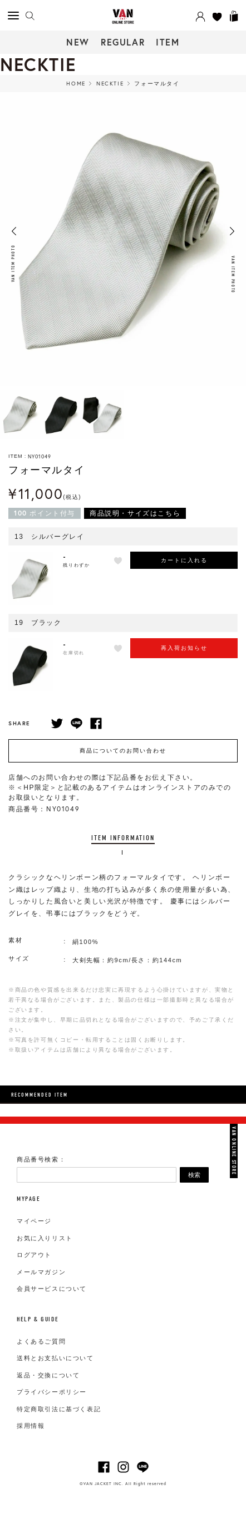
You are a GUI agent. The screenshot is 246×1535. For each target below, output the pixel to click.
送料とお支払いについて (55, 1358)
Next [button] (232, 231)
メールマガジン (41, 1272)
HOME (75, 83)
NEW (78, 42)
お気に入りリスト (45, 1238)
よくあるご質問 (41, 1341)
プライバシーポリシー (52, 1391)
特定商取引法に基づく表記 (59, 1409)
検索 (194, 1175)
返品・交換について (48, 1375)
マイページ (34, 1221)
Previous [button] (14, 231)
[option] (20, 414)
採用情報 (31, 1425)
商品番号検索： (41, 1159)
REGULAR (123, 42)
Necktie (110, 83)
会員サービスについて (52, 1288)
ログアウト (34, 1254)
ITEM (167, 42)
